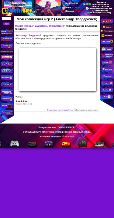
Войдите (50, 110)
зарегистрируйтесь (65, 110)
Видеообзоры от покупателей (49, 26)
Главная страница (24, 26)
